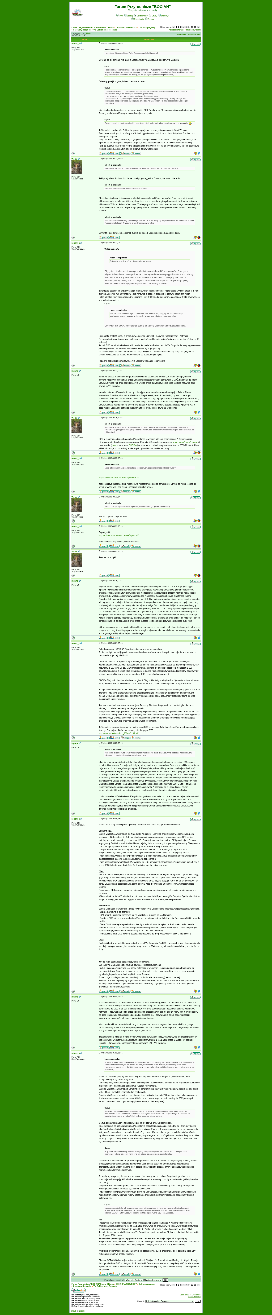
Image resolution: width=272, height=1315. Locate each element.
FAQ (119, 16)
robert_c (75, 43)
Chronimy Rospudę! (82, 30)
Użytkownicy (140, 16)
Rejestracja (137, 19)
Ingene (74, 371)
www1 (176, 442)
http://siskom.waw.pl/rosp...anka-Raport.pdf (118, 535)
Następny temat (193, 30)
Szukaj (128, 16)
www (114, 445)
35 (192, 27)
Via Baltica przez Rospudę (105, 30)
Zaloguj (149, 19)
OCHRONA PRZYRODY (126, 28)
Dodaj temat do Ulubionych (190, 1295)
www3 (188, 442)
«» (183, 27)
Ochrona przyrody (147, 28)
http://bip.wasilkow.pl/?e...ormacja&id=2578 (119, 477)
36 (195, 27)
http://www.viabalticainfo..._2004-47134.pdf (118, 733)
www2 (182, 442)
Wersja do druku (194, 1297)
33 (186, 27)
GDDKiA (133, 445)
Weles (74, 159)
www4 (194, 442)
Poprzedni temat (176, 30)
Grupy (153, 16)
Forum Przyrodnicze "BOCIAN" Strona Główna (92, 28)
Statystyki (164, 16)
